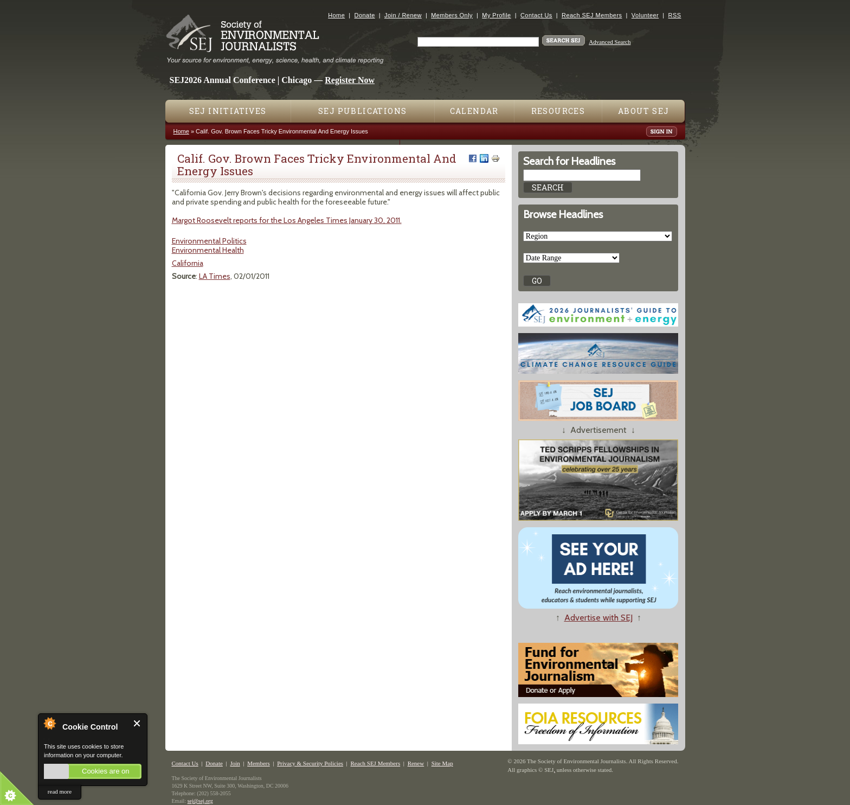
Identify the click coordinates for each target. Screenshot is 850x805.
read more (60, 791)
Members (258, 763)
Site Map (442, 763)
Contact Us (536, 15)
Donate (365, 15)
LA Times (214, 276)
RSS (674, 15)
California (187, 263)
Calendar (474, 111)
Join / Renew (403, 15)
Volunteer (645, 15)
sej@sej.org (200, 801)
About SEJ (643, 111)
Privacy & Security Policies (310, 763)
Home (336, 15)
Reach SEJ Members (592, 15)
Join (235, 763)
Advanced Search (609, 42)
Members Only (452, 15)
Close (137, 723)
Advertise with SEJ (598, 617)
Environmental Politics (209, 241)
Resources (558, 111)
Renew (416, 763)
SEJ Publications (362, 111)
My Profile (496, 15)
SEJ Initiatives (228, 111)
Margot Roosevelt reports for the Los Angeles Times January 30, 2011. (287, 220)
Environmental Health (208, 250)
